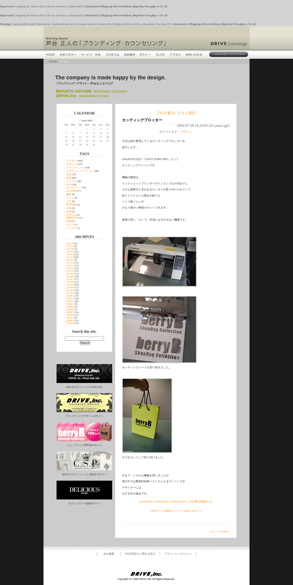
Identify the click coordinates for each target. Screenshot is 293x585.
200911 (70, 301)
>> (94, 120)
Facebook (71, 214)
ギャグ (70, 224)
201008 (70, 276)
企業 (68, 208)
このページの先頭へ (219, 531)
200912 (70, 298)
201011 (70, 268)
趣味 (68, 194)
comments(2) (160, 501)
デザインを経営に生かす (186, 511)
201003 (70, 290)
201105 (70, 251)
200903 (70, 323)
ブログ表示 (165, 113)
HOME (53, 61)
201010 (70, 270)
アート (70, 197)
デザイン (71, 164)
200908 (70, 309)
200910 (70, 303)
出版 (68, 221)
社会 (68, 174)
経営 (68, 177)
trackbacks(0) (177, 501)
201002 (70, 292)
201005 (70, 284)
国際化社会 (72, 217)
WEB (69, 184)
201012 (70, 265)
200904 (70, 320)
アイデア (71, 181)
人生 (68, 201)
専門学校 (71, 204)
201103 (70, 257)
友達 (68, 211)
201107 (70, 246)
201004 (70, 287)
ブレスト (71, 228)
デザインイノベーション (80, 170)
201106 (70, 248)
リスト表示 (186, 113)
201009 (70, 273)
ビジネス (71, 160)
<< (80, 120)
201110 (69, 243)
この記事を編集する (199, 501)
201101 (70, 262)
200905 (70, 317)
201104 (70, 254)
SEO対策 (71, 190)
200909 (70, 306)
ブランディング (75, 167)
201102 (70, 259)
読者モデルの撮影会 (162, 511)
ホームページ (73, 187)
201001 (70, 295)
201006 (70, 281)
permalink (146, 501)
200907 (70, 312)
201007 (70, 279)
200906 (70, 314)
